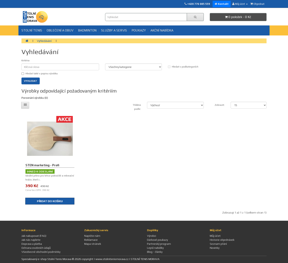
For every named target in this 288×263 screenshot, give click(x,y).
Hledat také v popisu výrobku (39, 73)
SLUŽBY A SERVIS (114, 30)
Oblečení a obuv (60, 30)
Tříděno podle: (137, 107)
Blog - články (154, 251)
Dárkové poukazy (157, 239)
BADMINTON (87, 30)
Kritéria (25, 60)
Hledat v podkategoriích (183, 66)
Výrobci (151, 235)
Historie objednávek (222, 239)
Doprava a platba (31, 243)
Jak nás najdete (31, 239)
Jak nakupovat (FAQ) (33, 235)
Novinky (214, 247)
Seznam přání (218, 243)
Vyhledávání (44, 40)
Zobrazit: (220, 105)
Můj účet (215, 235)
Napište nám (92, 235)
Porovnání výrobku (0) (34, 97)
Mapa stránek (92, 243)
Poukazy (139, 30)
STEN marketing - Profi (42, 165)
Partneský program (159, 243)
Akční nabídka (161, 30)
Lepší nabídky (155, 247)
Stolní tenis (31, 30)
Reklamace (91, 239)
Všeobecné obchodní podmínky (40, 251)
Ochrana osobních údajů (36, 247)
